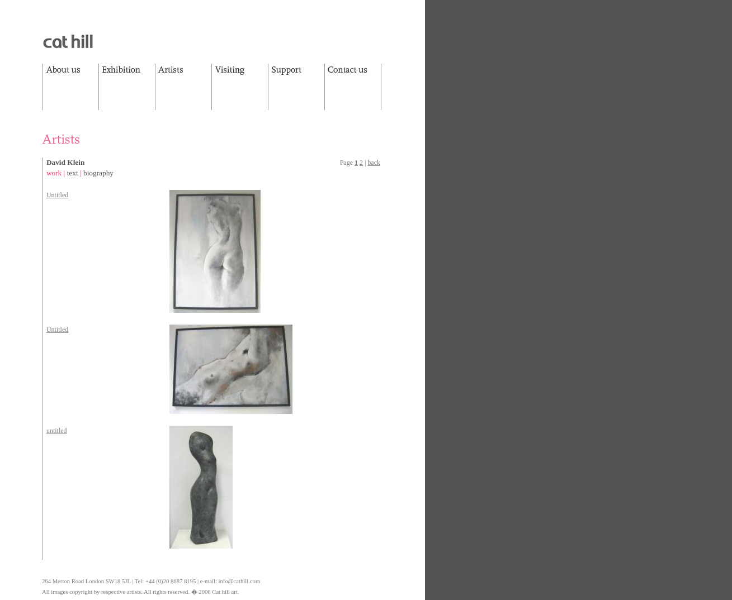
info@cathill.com (240, 581)
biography (98, 173)
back (373, 162)
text (72, 173)
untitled (56, 431)
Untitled (57, 195)
